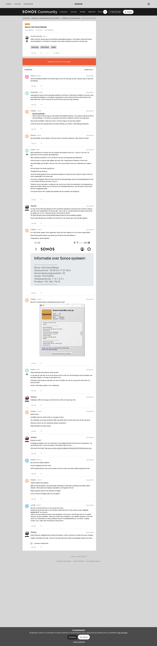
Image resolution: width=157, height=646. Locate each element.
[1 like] (39, 543)
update (53, 47)
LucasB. (33, 505)
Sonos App (34, 47)
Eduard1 (33, 135)
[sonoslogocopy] (78, 4)
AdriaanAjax (34, 92)
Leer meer (17, 4)
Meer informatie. (123, 633)
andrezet (33, 459)
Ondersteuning (28, 4)
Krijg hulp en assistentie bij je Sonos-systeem (45, 18)
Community (26, 18)
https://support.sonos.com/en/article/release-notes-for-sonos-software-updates (57, 215)
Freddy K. (34, 111)
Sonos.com (101, 12)
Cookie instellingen (79, 561)
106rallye (34, 206)
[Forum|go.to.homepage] (39, 12)
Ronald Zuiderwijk (36, 36)
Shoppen (8, 4)
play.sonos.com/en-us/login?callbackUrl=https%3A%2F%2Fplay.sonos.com (68, 448)
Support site (91, 12)
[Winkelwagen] (148, 4)
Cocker (33, 149)
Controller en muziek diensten (70, 18)
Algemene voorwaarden (63, 561)
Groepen (82, 12)
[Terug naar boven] (153, 558)
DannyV (33, 76)
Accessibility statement (93, 561)
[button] (115, 12)
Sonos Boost (45, 47)
